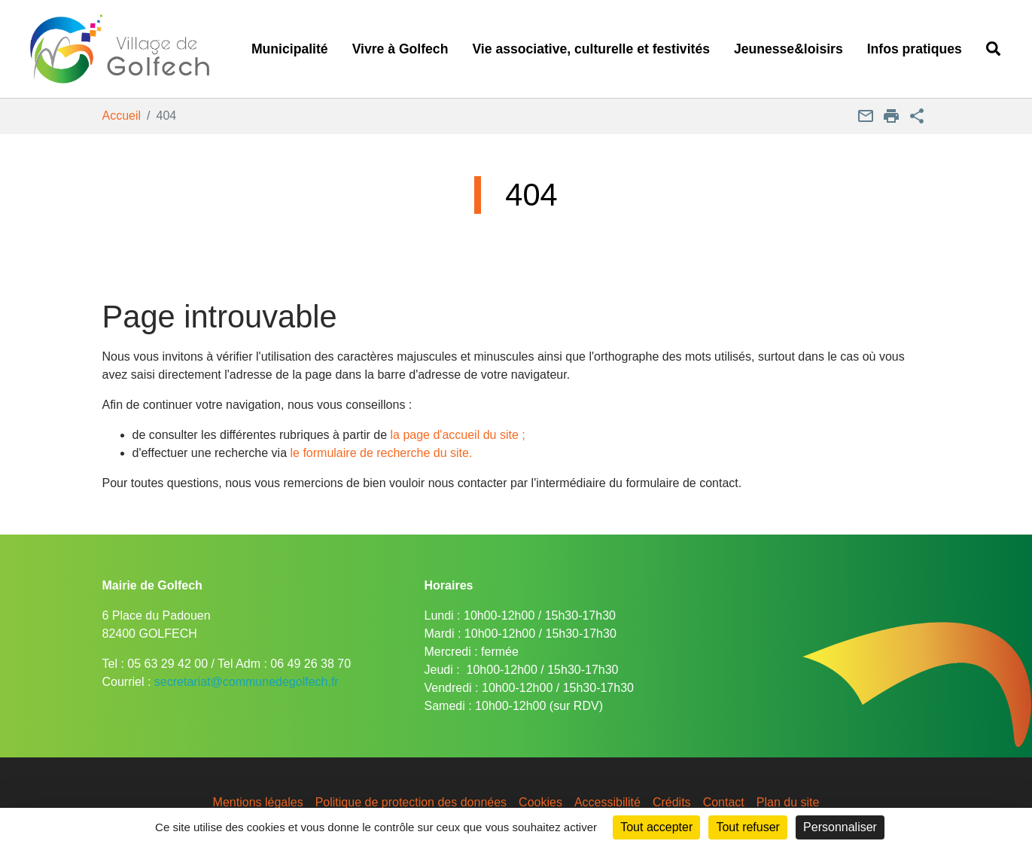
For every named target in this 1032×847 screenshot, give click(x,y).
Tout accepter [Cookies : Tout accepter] (656, 827)
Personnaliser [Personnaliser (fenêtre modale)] (840, 827)
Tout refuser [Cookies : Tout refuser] (747, 827)
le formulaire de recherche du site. (382, 452)
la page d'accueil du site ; (458, 434)
